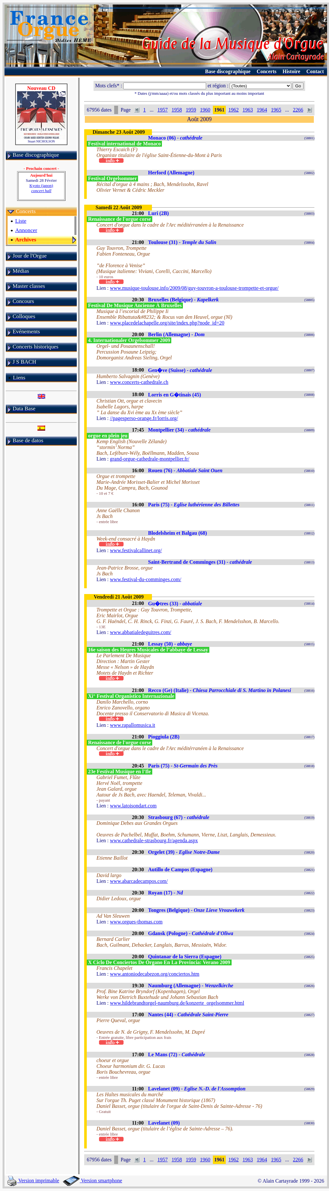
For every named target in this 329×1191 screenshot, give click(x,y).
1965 (276, 109)
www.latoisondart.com (133, 805)
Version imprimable (33, 1180)
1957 (162, 109)
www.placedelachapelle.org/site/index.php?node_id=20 (167, 323)
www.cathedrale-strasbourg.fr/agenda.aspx (154, 840)
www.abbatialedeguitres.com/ (140, 632)
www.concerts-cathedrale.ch (139, 382)
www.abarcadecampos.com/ (139, 881)
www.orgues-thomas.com (136, 921)
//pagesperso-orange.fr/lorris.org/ (144, 418)
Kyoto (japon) (41, 188)
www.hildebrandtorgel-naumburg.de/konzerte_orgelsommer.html (177, 1003)
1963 (248, 109)
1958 (177, 109)
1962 (233, 109)
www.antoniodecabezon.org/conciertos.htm (154, 974)
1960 (205, 109)
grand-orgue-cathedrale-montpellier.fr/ (149, 459)
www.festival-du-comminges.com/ (145, 579)
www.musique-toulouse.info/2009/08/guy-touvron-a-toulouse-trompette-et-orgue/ (194, 288)
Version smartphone (92, 1180)
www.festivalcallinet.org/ (136, 550)
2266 (298, 109)
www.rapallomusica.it (132, 725)
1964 (262, 109)
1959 (191, 109)
